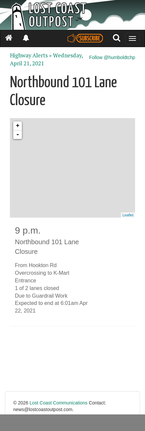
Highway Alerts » (31, 55)
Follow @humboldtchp (112, 57)
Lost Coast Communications (58, 402)
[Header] (72, 15)
